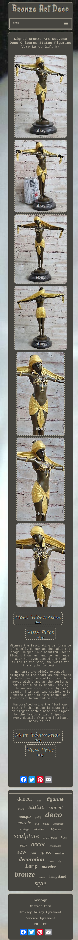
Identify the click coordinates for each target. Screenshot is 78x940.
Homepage (40, 900)
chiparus (55, 829)
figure (46, 823)
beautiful (58, 823)
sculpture (26, 835)
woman (39, 828)
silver (51, 861)
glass (46, 852)
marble (24, 822)
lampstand (58, 876)
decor (38, 843)
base (64, 837)
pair (33, 853)
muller (59, 853)
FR (45, 924)
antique (25, 817)
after (39, 801)
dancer (24, 799)
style (40, 883)
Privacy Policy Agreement (41, 912)
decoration (31, 859)
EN (36, 924)
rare (21, 808)
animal (42, 877)
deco (53, 815)
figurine (55, 799)
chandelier (55, 845)
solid (38, 817)
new (21, 851)
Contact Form (40, 906)
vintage (24, 829)
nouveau (50, 837)
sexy (23, 845)
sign (60, 861)
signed (55, 807)
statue (36, 806)
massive (49, 866)
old (37, 823)
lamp (31, 867)
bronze (25, 874)
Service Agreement (40, 918)
